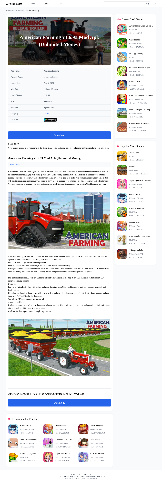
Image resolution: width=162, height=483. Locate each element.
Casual (46, 113)
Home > (9, 11)
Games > (15, 11)
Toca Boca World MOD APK (67, 476)
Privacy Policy (76, 474)
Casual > (22, 11)
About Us (87, 474)
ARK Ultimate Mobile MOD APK (92, 476)
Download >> (15, 165)
